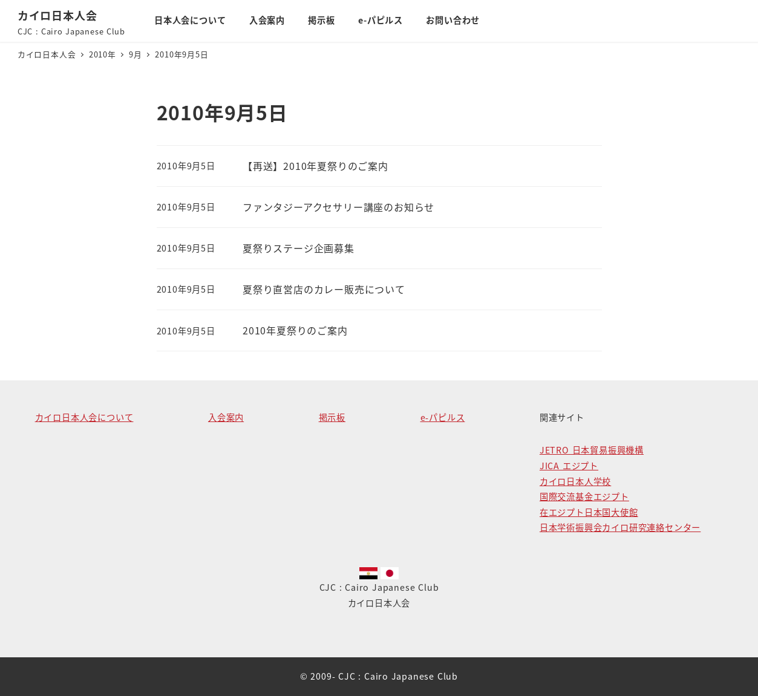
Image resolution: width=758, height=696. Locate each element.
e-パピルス (442, 417)
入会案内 (226, 417)
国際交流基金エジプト (584, 496)
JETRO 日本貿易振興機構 (592, 450)
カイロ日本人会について (84, 417)
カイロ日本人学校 (575, 481)
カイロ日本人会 (57, 15)
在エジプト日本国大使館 (589, 512)
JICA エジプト (569, 466)
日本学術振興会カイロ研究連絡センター (620, 527)
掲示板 (332, 417)
